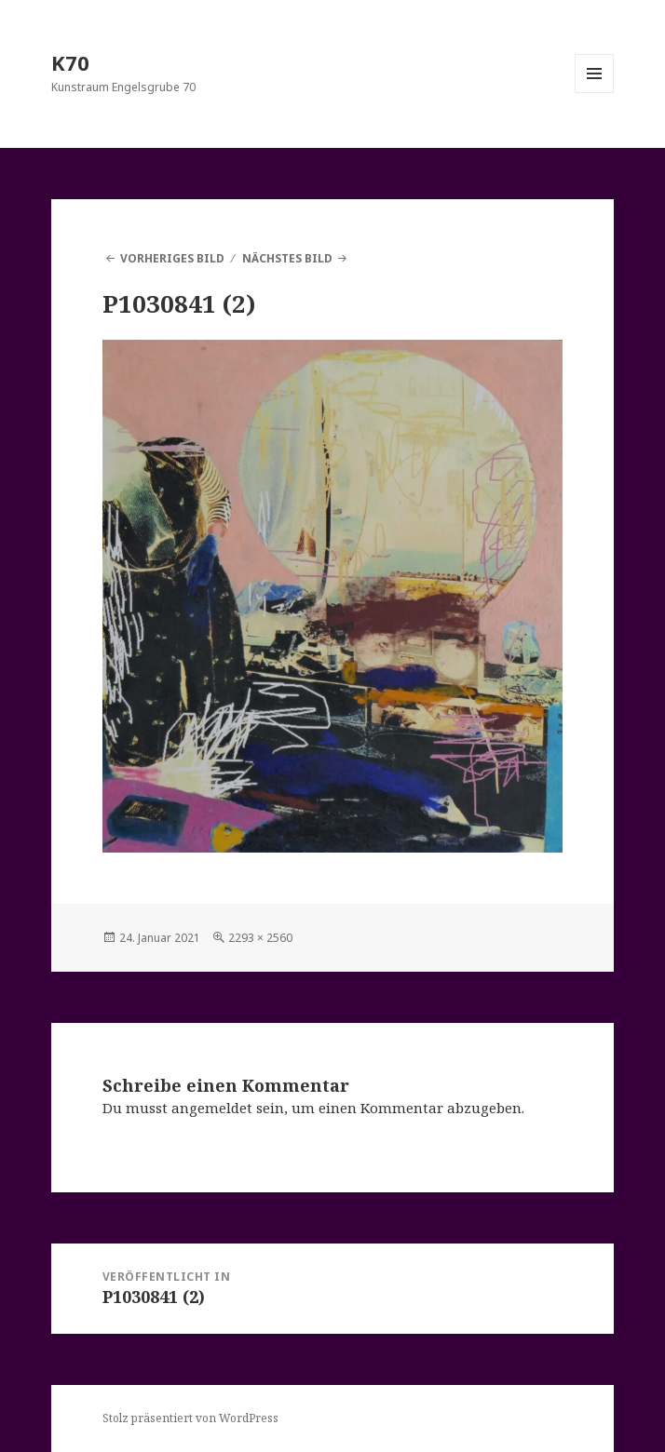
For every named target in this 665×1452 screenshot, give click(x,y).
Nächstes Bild (287, 258)
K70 (70, 62)
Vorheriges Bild (172, 258)
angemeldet (211, 1107)
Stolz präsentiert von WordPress (190, 1418)
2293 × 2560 (260, 938)
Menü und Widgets (595, 92)
